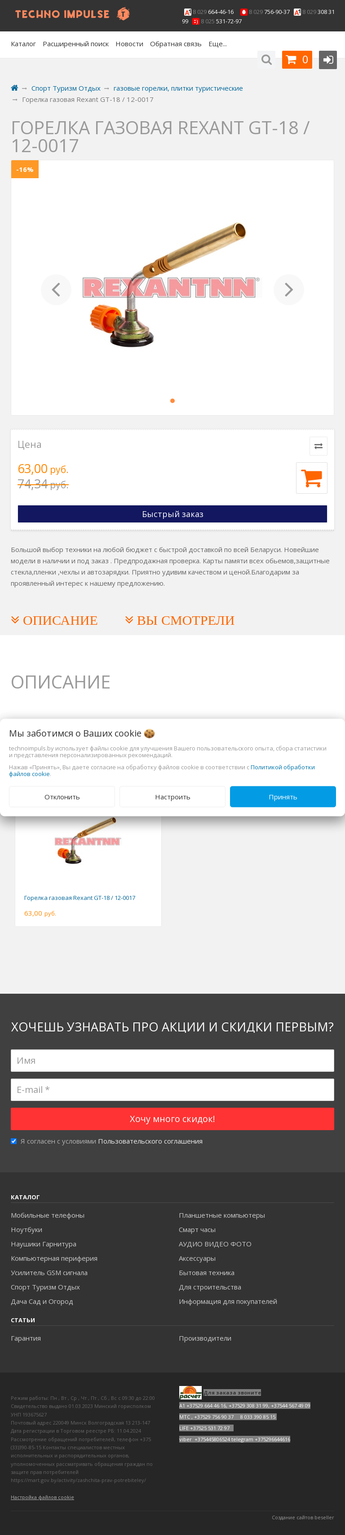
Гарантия (26, 1337)
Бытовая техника (206, 1272)
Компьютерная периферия (54, 1258)
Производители (205, 1337)
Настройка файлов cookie (42, 1497)
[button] (56, 288)
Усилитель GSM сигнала (49, 1272)
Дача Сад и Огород (42, 1301)
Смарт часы (197, 1229)
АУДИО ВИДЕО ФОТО (215, 1243)
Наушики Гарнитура (43, 1243)
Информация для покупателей (228, 1301)
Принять (283, 796)
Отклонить (62, 796)
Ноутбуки (26, 1229)
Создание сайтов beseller (303, 1517)
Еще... (217, 43)
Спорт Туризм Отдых (45, 1286)
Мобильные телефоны (47, 1214)
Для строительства (210, 1286)
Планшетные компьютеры (222, 1214)
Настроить (172, 796)
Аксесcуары (197, 1258)
